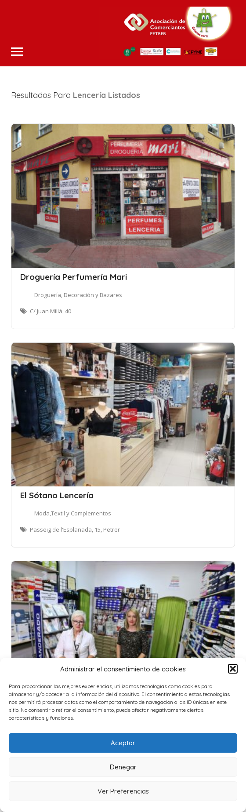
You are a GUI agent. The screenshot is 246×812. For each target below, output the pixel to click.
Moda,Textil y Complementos (72, 513)
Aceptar (123, 743)
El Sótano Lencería (57, 495)
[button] (232, 668)
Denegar (123, 767)
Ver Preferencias (123, 791)
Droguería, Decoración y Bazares (78, 295)
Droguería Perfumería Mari (73, 277)
